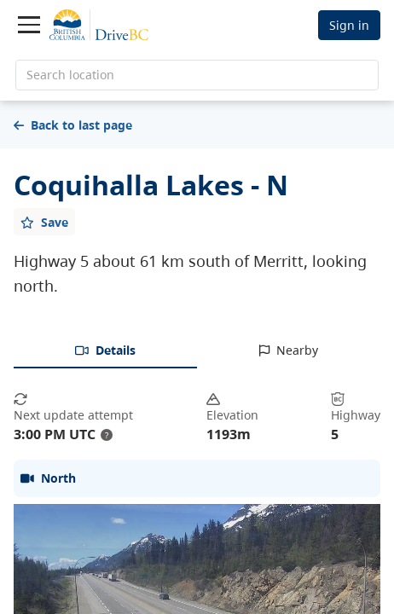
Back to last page (73, 125)
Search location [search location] (70, 75)
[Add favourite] (44, 221)
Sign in (349, 25)
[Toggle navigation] (29, 24)
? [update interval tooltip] (106, 435)
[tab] (105, 351)
